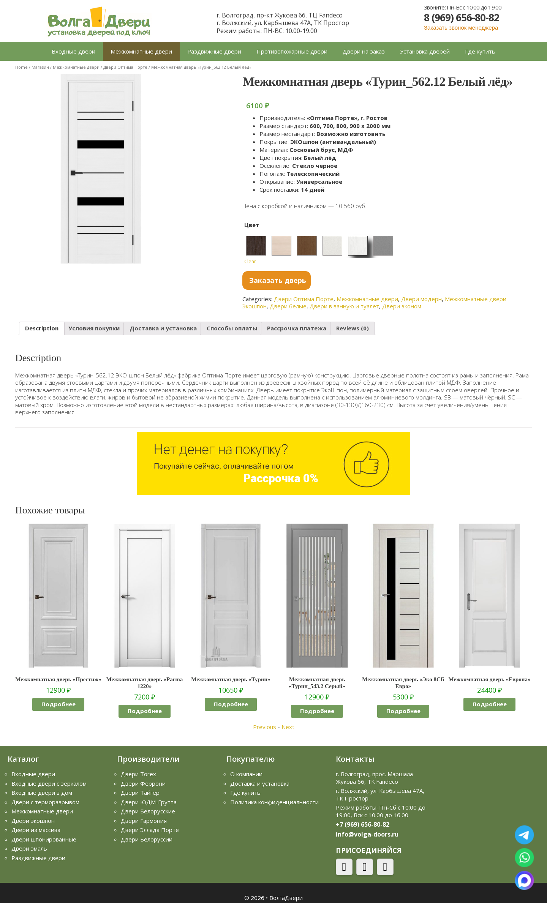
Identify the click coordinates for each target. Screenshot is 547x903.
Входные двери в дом (41, 792)
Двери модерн (421, 299)
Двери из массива (35, 830)
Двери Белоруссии (146, 839)
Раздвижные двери (214, 51)
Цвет (251, 225)
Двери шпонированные (43, 839)
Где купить (480, 51)
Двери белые (288, 306)
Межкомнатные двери (141, 51)
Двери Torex (138, 774)
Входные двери (73, 51)
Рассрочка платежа (296, 328)
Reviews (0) (352, 328)
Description (41, 328)
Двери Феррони (143, 783)
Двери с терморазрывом (45, 802)
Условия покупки (94, 328)
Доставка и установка (163, 328)
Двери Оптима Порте (125, 67)
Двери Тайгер (140, 792)
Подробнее (58, 704)
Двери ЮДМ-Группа (149, 802)
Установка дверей (425, 51)
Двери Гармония (144, 820)
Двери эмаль (29, 848)
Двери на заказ (364, 51)
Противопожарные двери (291, 51)
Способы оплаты (232, 328)
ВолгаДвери (286, 897)
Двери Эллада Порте (150, 830)
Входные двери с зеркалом (49, 783)
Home (21, 67)
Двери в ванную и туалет (344, 306)
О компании (246, 774)
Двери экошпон (33, 820)
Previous (264, 727)
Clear (250, 261)
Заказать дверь (277, 280)
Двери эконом (401, 306)
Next (287, 727)
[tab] (42, 329)
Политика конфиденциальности (274, 802)
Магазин (40, 67)
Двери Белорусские (148, 811)
